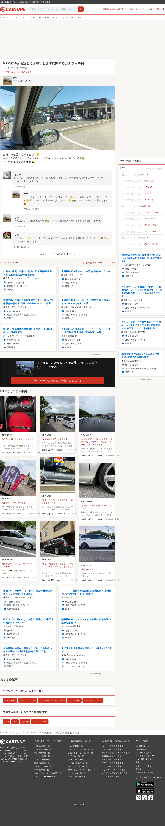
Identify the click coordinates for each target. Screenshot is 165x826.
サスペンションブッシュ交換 (52, 700)
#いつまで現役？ (60, 500)
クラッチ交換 (74, 700)
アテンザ (25, 722)
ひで (15, 78)
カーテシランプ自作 (93, 700)
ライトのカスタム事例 (112, 760)
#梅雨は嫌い (63, 439)
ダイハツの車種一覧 (43, 766)
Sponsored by (95, 354)
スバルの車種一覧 (42, 760)
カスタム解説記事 (157, 9)
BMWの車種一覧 (41, 770)
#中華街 (49, 567)
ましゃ (17, 174)
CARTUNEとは (142, 746)
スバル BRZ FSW (9, 262)
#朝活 (44, 564)
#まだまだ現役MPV (89, 439)
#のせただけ (7, 439)
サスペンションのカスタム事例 (115, 753)
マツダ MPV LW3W (21, 81)
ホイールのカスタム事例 (113, 746)
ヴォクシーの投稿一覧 (78, 766)
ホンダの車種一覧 (42, 753)
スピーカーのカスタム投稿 (114, 770)
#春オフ (103, 439)
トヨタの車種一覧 (42, 746)
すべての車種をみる (77, 776)
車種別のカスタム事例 (113, 9)
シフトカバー (10, 700)
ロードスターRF (39, 722)
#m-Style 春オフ (49, 439)
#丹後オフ (6, 503)
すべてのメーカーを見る (45, 776)
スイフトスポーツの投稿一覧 (81, 749)
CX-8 (6, 722)
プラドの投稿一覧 (76, 760)
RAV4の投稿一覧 (75, 746)
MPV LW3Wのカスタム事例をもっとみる (58, 380)
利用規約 (140, 762)
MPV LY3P (7, 435)
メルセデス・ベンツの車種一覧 (48, 773)
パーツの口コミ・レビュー (136, 9)
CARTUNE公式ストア (145, 753)
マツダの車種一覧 (42, 756)
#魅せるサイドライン (11, 564)
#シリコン (19, 439)
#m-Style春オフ (20, 503)
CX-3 (15, 722)
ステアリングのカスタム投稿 (114, 773)
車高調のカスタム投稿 (112, 756)
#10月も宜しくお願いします (17, 71)
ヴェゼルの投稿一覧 (77, 773)
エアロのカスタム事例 (112, 766)
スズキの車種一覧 (42, 763)
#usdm (105, 506)
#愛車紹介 (46, 500)
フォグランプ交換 (27, 700)
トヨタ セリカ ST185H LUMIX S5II (96, 262)
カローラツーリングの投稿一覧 (82, 770)
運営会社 (140, 769)
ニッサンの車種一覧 (43, 749)
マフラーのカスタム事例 (113, 763)
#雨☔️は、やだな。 (99, 442)
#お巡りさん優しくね (90, 506)
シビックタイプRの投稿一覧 (80, 753)
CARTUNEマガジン (144, 749)
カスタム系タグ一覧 (111, 776)
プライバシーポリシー (145, 766)
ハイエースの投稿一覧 (78, 763)
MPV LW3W (86, 501)
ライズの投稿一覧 (76, 756)
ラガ (16, 235)
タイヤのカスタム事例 (112, 749)
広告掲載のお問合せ (144, 772)
